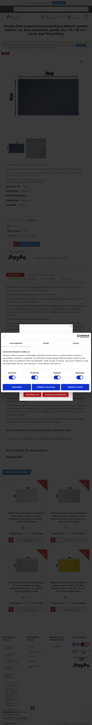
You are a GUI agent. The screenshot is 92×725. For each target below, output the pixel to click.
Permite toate (75, 387)
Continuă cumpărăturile (55, 395)
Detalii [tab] (46, 343)
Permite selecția (46, 387)
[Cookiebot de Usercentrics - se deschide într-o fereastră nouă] (78, 336)
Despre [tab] (76, 343)
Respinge (17, 387)
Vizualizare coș (32, 395)
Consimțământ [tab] (16, 343)
